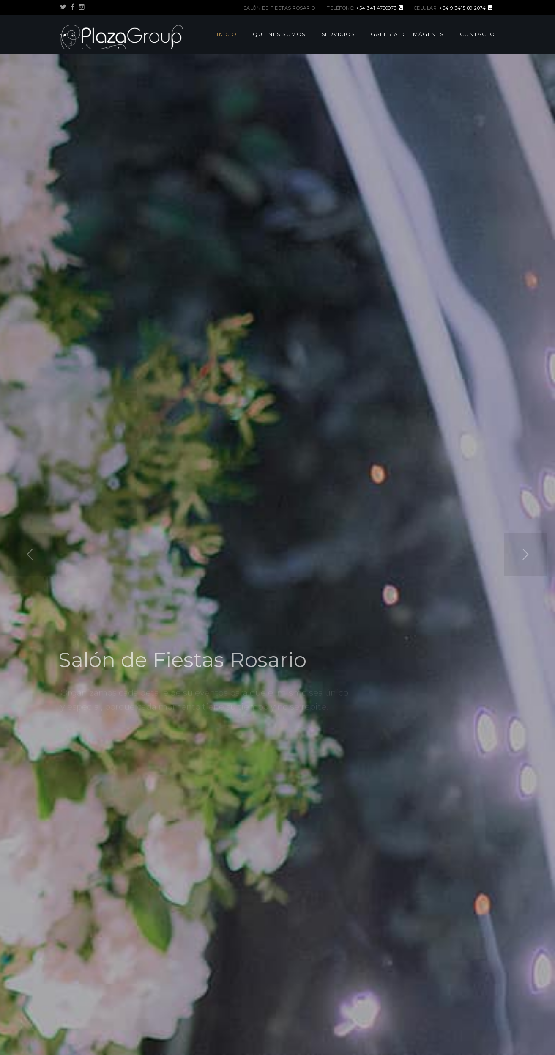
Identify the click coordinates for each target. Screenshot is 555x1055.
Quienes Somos (279, 34)
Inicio (227, 34)
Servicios (338, 34)
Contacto (477, 34)
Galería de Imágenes (407, 34)
